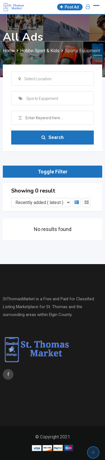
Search (52, 137)
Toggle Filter (52, 172)
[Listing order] (41, 202)
